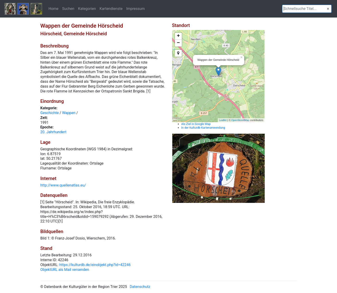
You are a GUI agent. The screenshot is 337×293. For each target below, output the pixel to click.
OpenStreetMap (240, 120)
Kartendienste (111, 8)
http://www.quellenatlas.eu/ (63, 185)
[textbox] (306, 8)
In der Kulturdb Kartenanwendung (203, 127)
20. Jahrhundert (53, 132)
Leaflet (223, 120)
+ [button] (178, 36)
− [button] (178, 43)
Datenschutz (140, 286)
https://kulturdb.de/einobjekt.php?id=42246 (95, 265)
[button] (328, 9)
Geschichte (49, 113)
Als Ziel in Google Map (196, 124)
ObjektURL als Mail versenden (64, 269)
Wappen (69, 113)
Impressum (135, 8)
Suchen (68, 8)
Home (53, 8)
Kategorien (87, 8)
